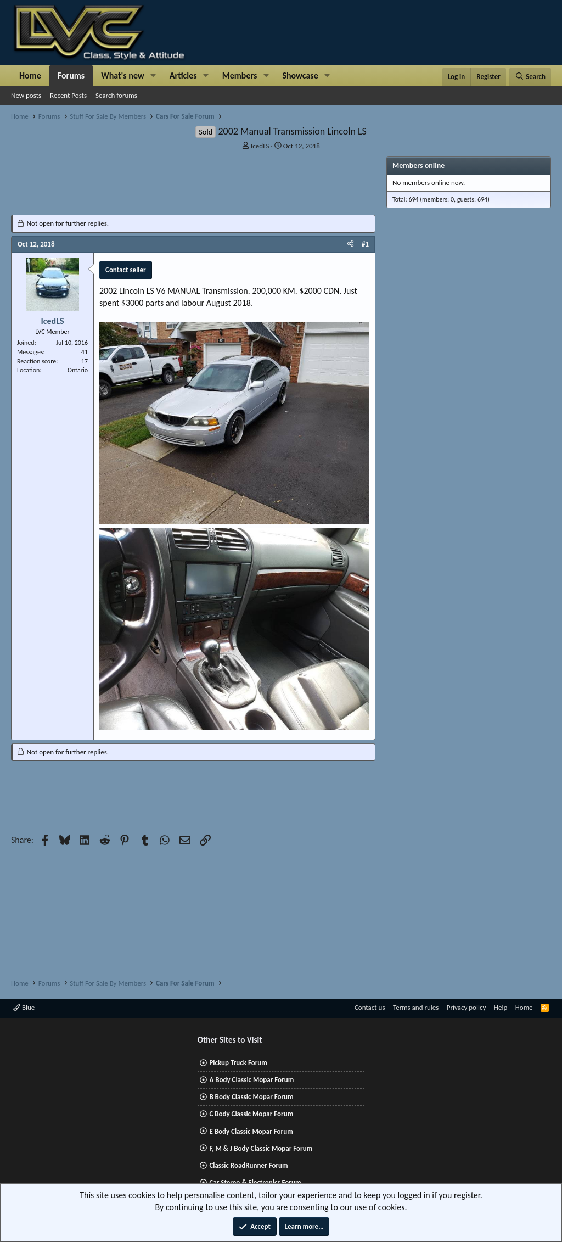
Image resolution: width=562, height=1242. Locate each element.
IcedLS (260, 146)
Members (239, 75)
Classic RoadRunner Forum (248, 1165)
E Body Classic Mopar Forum (251, 1131)
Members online (418, 165)
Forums (71, 75)
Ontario (78, 370)
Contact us (370, 1007)
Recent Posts (68, 95)
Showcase (300, 75)
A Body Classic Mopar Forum (251, 1080)
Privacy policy (466, 1007)
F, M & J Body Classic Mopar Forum (260, 1148)
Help (500, 1007)
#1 (365, 244)
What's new (122, 75)
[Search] (530, 77)
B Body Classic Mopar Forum (251, 1097)
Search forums (116, 95)
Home (30, 75)
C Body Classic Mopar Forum (251, 1114)
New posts (26, 95)
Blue (24, 1007)
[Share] (350, 244)
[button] (153, 75)
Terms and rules (416, 1007)
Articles (183, 75)
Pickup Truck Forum (238, 1063)
